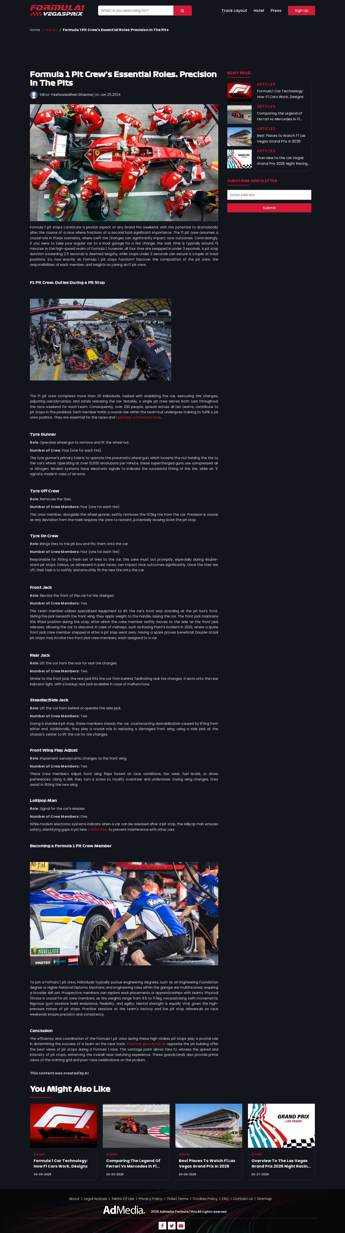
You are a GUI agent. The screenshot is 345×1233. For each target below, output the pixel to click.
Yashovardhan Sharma (72, 94)
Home (35, 29)
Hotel (259, 10)
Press (276, 10)
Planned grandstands (146, 1043)
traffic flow (98, 829)
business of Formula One (138, 417)
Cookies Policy (205, 1198)
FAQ (225, 1198)
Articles (51, 29)
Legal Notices (95, 1198)
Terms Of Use (123, 1198)
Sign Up (301, 10)
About (74, 1198)
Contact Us (243, 1198)
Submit (269, 207)
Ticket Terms (177, 1198)
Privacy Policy (150, 1198)
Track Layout (234, 10)
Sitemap (264, 1198)
